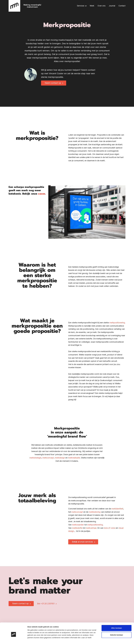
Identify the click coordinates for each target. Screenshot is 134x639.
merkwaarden (78, 526)
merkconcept (48, 459)
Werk (92, 6)
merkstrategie (35, 459)
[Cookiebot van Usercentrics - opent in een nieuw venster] (13, 634)
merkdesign (60, 459)
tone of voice (109, 529)
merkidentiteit (117, 510)
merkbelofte (77, 529)
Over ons (101, 6)
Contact (122, 6)
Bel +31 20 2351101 (45, 603)
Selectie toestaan (116, 621)
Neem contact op (53, 83)
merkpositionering (117, 324)
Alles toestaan (116, 614)
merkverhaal (91, 529)
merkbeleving (94, 513)
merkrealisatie (74, 459)
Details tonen (113, 635)
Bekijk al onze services (82, 543)
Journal (112, 6)
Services (80, 6)
